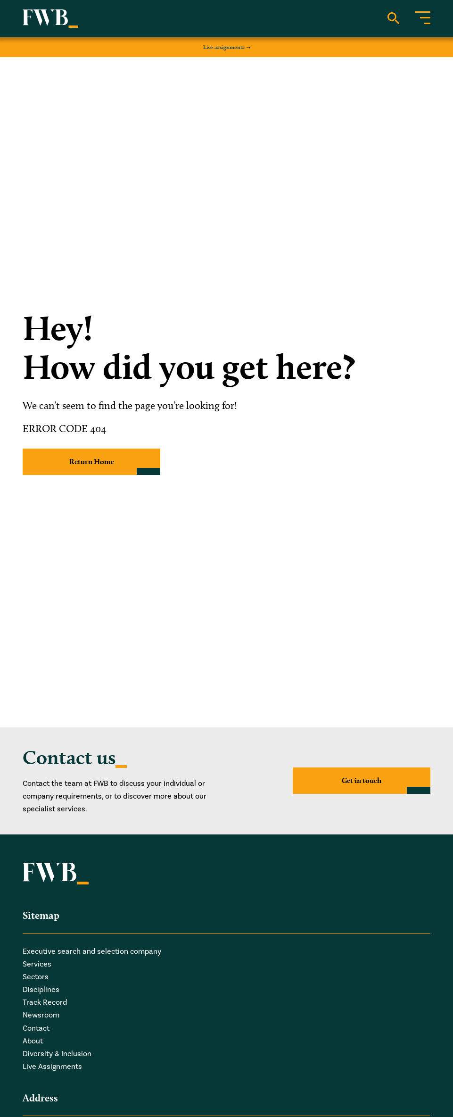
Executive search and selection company (92, 951)
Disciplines (41, 989)
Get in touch (361, 780)
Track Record (45, 1002)
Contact (36, 1028)
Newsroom (41, 1015)
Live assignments (224, 46)
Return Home (91, 461)
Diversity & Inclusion (57, 1054)
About (33, 1041)
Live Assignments (52, 1066)
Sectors (36, 977)
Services (37, 964)
